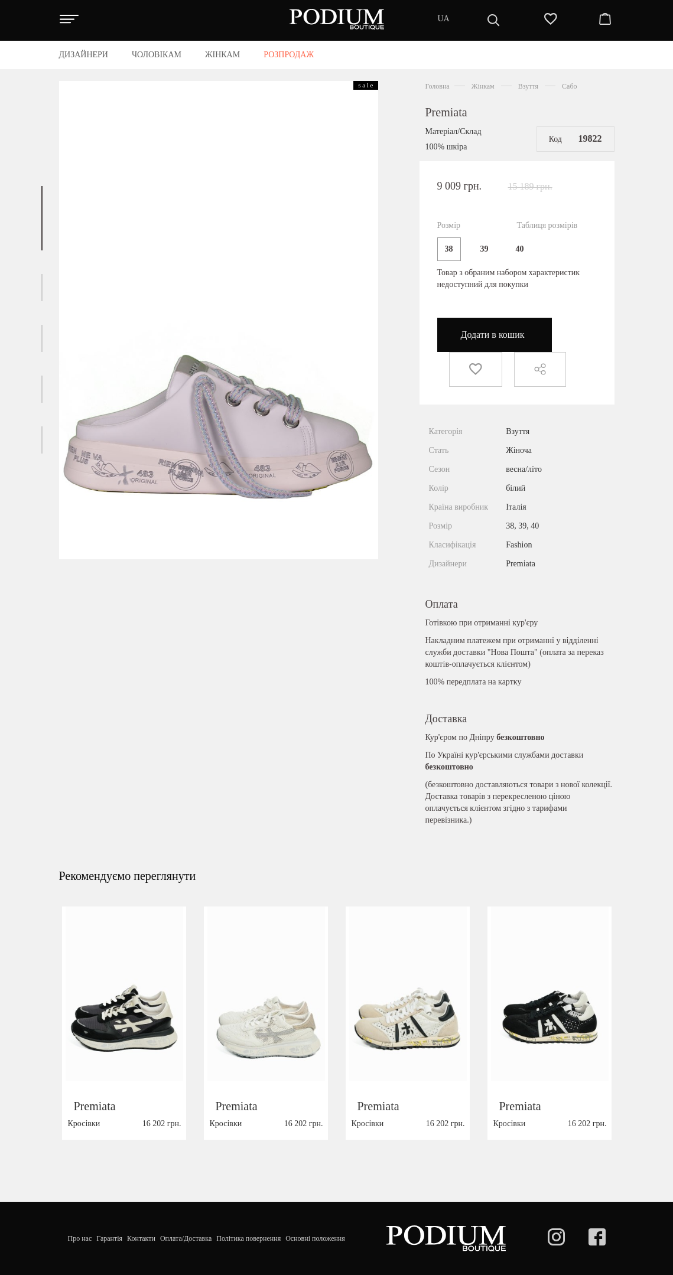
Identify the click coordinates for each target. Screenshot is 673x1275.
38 (449, 248)
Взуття (528, 86)
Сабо (569, 86)
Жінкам (483, 86)
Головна (437, 86)
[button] (42, 218)
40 (520, 248)
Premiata (446, 112)
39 (484, 248)
